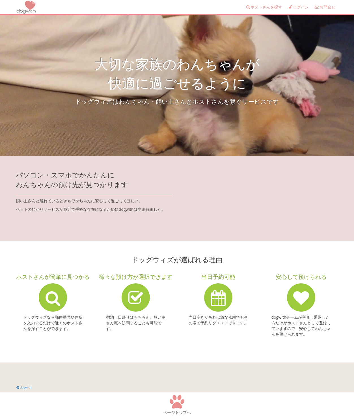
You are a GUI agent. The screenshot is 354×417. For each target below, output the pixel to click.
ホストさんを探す (263, 7)
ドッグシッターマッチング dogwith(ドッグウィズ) (26, 7)
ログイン (298, 7)
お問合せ (324, 7)
